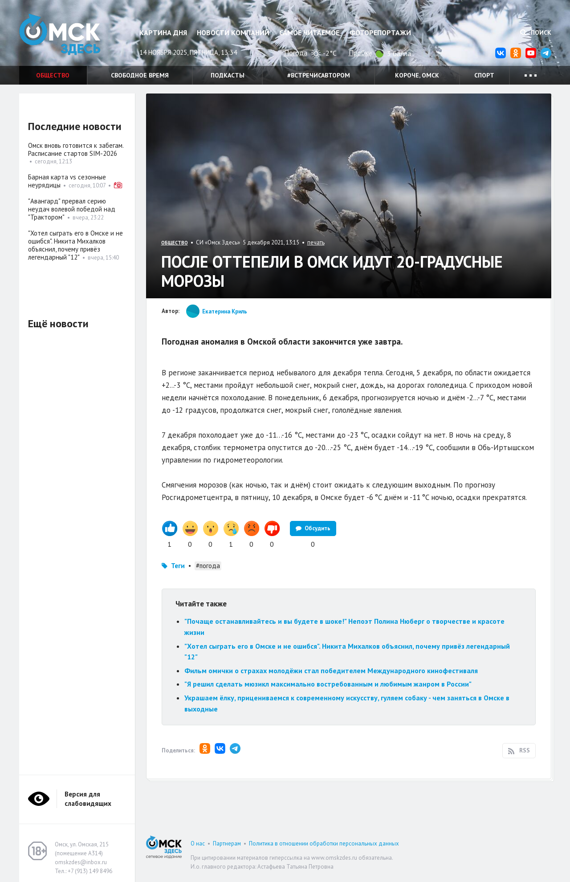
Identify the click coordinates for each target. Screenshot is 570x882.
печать (316, 242)
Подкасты (227, 75)
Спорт (484, 75)
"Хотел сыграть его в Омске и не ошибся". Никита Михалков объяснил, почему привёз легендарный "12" (75, 245)
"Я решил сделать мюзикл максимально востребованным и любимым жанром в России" (328, 683)
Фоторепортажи (380, 32)
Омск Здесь (63, 36)
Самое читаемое (309, 32)
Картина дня (163, 32)
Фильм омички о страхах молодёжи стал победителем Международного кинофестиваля (331, 670)
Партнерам (227, 843)
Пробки (360, 52)
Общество (52, 75)
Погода (295, 52)
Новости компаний (233, 32)
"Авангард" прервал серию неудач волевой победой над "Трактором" (71, 209)
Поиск (535, 32)
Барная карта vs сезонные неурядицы (67, 181)
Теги (178, 565)
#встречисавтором (318, 75)
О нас (198, 843)
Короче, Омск (417, 75)
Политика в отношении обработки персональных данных (324, 843)
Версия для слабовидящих (88, 799)
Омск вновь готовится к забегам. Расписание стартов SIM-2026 (75, 149)
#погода (208, 565)
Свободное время (140, 75)
